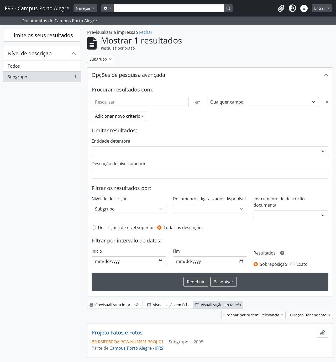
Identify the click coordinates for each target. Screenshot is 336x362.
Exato (302, 264)
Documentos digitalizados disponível (209, 199)
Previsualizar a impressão (115, 304)
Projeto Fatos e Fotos (117, 332)
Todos (14, 66)
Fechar (146, 32)
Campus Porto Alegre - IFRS (136, 348)
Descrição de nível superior (119, 163)
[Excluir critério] (326, 102)
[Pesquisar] (140, 102)
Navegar (84, 8)
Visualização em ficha (169, 304)
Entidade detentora (111, 141)
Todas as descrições (183, 227)
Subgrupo (41, 78)
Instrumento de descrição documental (279, 202)
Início (97, 251)
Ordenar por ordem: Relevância (252, 314)
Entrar (320, 8)
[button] (281, 8)
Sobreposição (273, 264)
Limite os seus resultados (42, 35)
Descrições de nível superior (126, 227)
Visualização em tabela (218, 304)
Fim (176, 251)
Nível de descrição (30, 53)
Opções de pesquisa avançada (128, 74)
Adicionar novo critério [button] (117, 116)
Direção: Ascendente (308, 314)
